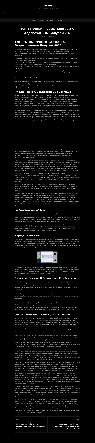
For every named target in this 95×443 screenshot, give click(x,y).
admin (43, 36)
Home (34, 20)
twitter (41, 20)
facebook (60, 20)
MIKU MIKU (47, 5)
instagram (50, 20)
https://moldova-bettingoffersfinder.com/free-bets (28, 77)
